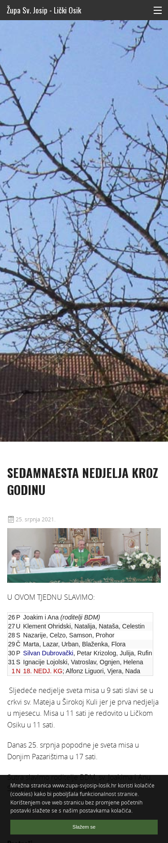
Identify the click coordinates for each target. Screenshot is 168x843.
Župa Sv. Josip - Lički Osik (44, 10)
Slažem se (84, 827)
